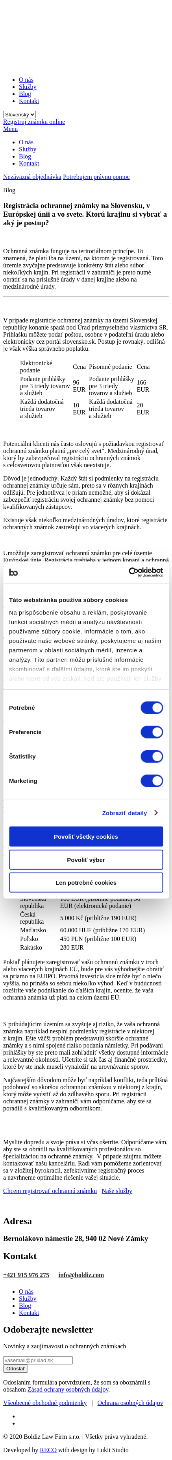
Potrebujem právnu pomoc (96, 176)
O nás (26, 79)
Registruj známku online (34, 121)
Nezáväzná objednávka (32, 176)
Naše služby (117, 1191)
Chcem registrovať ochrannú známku (50, 1191)
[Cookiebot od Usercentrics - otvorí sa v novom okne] (128, 572)
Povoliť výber (86, 859)
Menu (10, 128)
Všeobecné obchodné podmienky (45, 1402)
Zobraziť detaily (124, 812)
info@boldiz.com (81, 1275)
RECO (48, 1450)
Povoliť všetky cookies (86, 836)
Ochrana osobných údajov (130, 1402)
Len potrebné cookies (86, 882)
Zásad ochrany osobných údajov (68, 1389)
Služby (27, 86)
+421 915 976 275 (26, 1275)
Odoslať (15, 1369)
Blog (25, 93)
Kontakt (29, 101)
